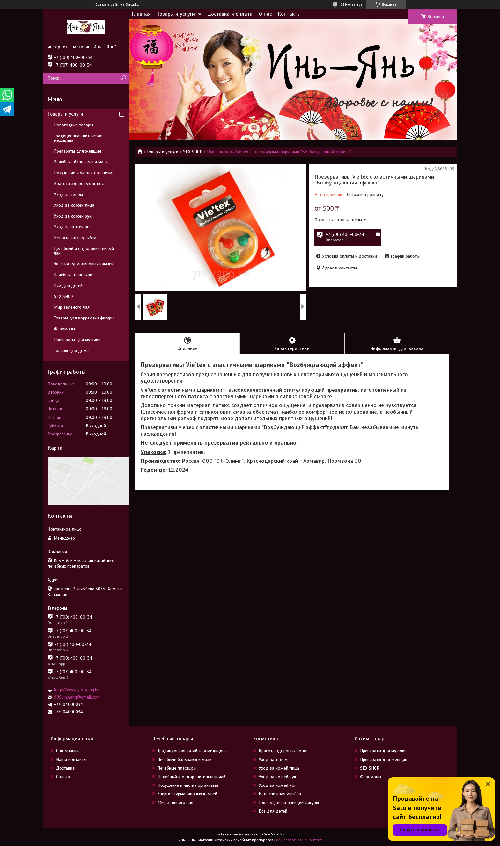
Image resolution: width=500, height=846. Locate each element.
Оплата (63, 776)
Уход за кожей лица (74, 205)
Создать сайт (107, 4)
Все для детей (68, 285)
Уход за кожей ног (72, 227)
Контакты (289, 14)
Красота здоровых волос (79, 183)
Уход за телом (68, 194)
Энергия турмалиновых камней (84, 264)
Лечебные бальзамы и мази (81, 162)
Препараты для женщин (77, 151)
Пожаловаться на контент (299, 840)
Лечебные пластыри (73, 274)
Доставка (65, 768)
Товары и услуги (176, 14)
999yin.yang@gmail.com (77, 697)
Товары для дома (71, 350)
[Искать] (123, 78)
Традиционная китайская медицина (78, 138)
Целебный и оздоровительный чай (84, 251)
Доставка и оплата (230, 14)
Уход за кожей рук (73, 216)
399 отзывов (352, 4)
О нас (265, 14)
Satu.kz (277, 834)
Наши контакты (71, 759)
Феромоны (64, 329)
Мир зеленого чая (72, 307)
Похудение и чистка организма (84, 173)
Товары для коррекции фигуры (84, 318)
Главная (141, 14)
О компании (67, 751)
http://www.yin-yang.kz (76, 689)
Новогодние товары (73, 125)
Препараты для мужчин (77, 339)
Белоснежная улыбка (75, 237)
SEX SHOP (192, 151)
